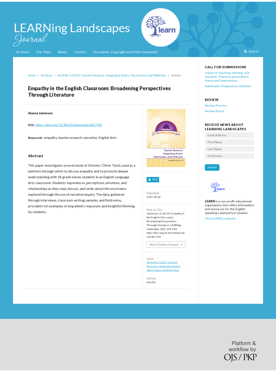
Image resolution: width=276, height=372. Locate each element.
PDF (154, 179)
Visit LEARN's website (220, 218)
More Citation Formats (164, 244)
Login (257, 5)
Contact (80, 52)
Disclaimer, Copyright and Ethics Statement (125, 52)
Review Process (216, 105)
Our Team (43, 52)
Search (253, 51)
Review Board (214, 111)
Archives (22, 52)
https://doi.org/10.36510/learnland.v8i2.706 (68, 125)
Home (32, 75)
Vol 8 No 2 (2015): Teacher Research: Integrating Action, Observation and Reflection (111, 75)
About (62, 52)
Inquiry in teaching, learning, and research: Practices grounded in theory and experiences (227, 76)
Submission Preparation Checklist (228, 86)
